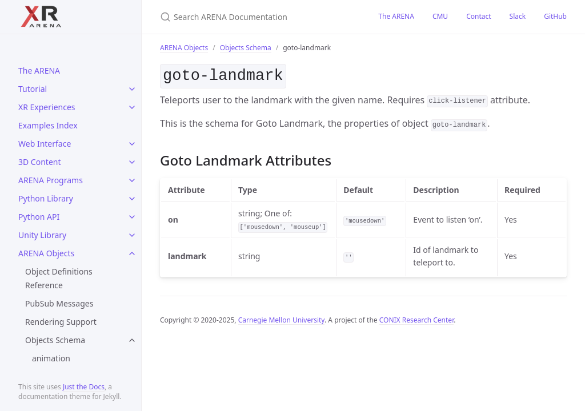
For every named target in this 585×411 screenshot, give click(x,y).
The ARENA (39, 70)
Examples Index (48, 125)
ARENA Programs (50, 180)
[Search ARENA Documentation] (255, 17)
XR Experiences (46, 107)
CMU (440, 16)
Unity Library (42, 234)
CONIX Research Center (416, 318)
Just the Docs (84, 387)
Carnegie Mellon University (281, 318)
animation (51, 358)
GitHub (555, 16)
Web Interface (44, 143)
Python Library (45, 198)
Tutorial (32, 88)
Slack (518, 16)
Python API (38, 216)
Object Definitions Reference (59, 278)
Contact (478, 16)
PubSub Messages (59, 303)
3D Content (39, 161)
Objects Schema (55, 340)
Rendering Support (61, 321)
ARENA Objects (46, 253)
